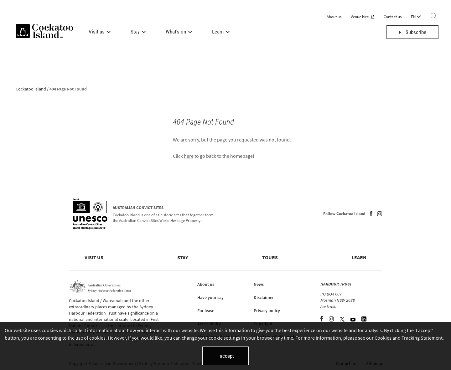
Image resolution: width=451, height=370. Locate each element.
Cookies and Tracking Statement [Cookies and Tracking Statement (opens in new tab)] (409, 338)
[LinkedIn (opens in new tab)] (363, 319)
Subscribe (412, 32)
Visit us (97, 31)
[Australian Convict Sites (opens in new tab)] (90, 214)
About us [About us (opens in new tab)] (205, 284)
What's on (176, 31)
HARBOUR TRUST (336, 284)
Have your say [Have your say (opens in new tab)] (210, 297)
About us (334, 16)
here (189, 156)
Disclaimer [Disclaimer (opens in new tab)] (264, 297)
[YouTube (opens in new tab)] (353, 319)
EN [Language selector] (416, 16)
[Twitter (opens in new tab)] (342, 319)
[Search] (433, 17)
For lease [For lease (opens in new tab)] (205, 310)
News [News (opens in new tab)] (259, 284)
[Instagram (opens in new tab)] (379, 214)
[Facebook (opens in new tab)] (371, 214)
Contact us (393, 16)
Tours (270, 257)
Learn (218, 31)
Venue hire (362, 16)
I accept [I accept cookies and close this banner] (225, 356)
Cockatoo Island (31, 89)
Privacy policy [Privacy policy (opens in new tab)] (267, 310)
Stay (135, 31)
